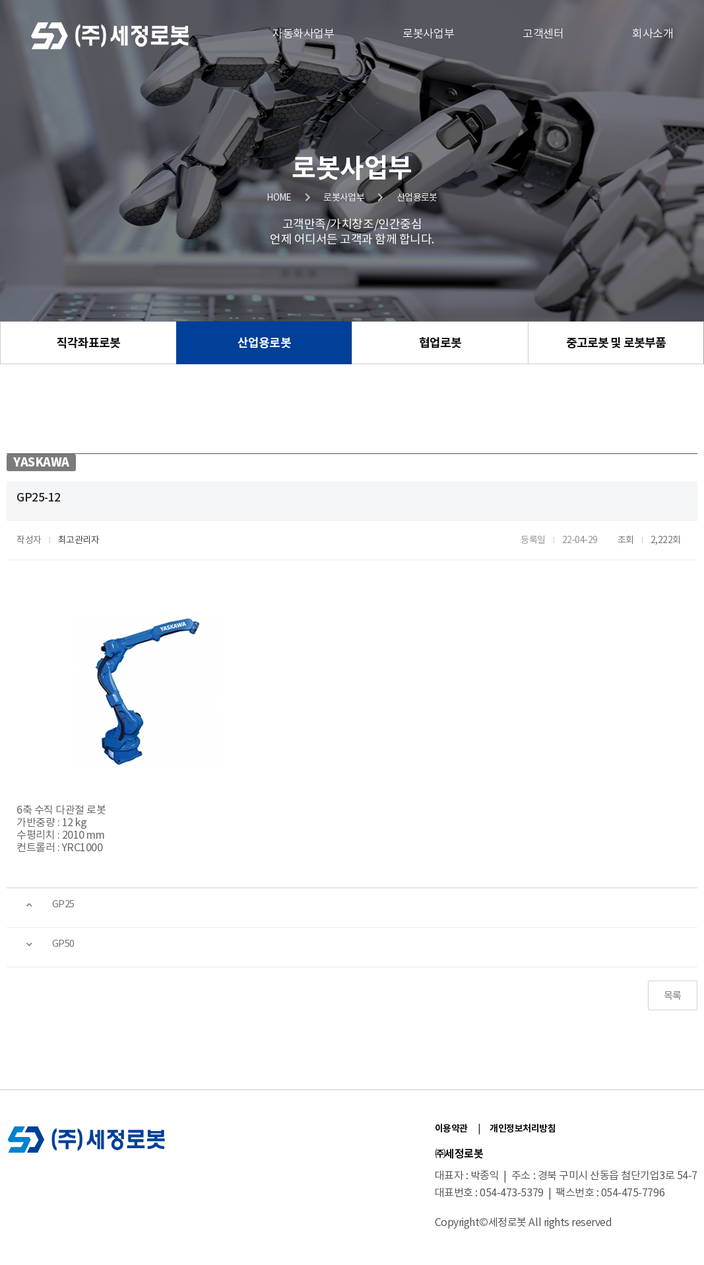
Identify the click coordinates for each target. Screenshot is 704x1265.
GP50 (63, 944)
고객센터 (543, 34)
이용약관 (451, 1128)
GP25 (63, 904)
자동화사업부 (303, 34)
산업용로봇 (264, 343)
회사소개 (652, 34)
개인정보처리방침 (523, 1128)
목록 (673, 996)
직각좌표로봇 (89, 343)
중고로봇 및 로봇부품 (616, 343)
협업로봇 (440, 343)
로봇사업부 (428, 34)
